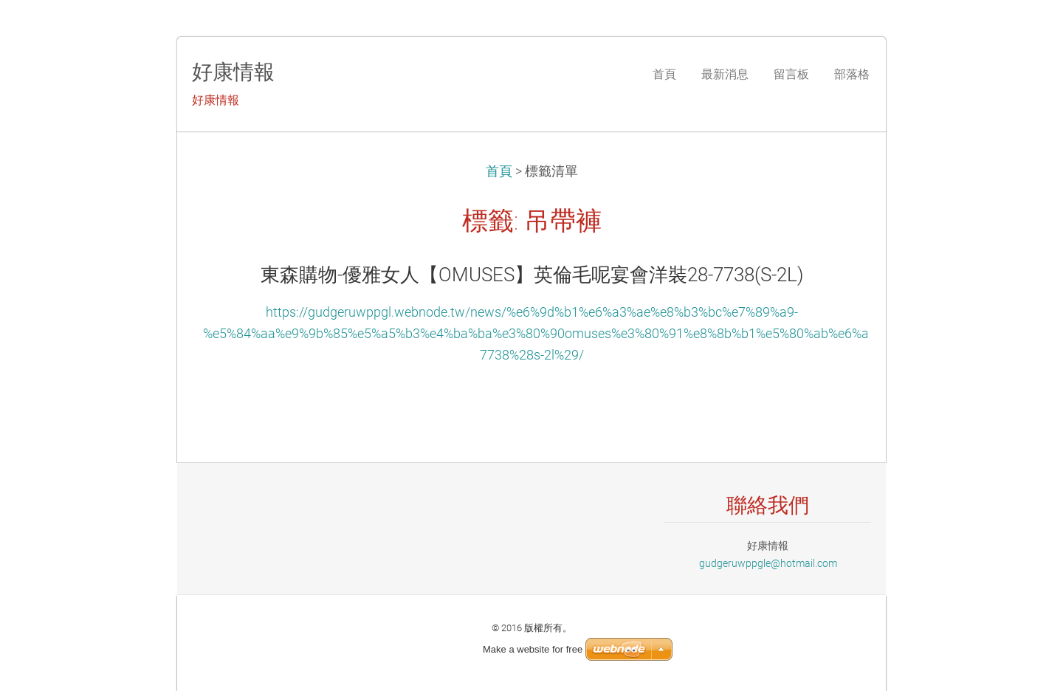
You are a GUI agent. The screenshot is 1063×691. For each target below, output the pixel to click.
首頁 (499, 171)
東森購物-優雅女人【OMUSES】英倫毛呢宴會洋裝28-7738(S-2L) (532, 275)
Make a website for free (532, 649)
